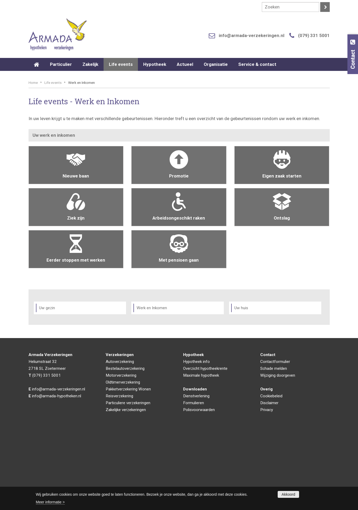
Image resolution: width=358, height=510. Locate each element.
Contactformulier (275, 437)
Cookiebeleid (271, 471)
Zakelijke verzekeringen (126, 485)
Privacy (266, 485)
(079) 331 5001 (314, 35)
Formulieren (193, 478)
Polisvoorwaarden (199, 485)
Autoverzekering (120, 437)
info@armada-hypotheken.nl (56, 471)
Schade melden (273, 444)
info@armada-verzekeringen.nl (251, 35)
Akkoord (288, 494)
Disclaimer (269, 478)
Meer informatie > (50, 502)
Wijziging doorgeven (277, 451)
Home (33, 158)
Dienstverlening (196, 471)
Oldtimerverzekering (123, 458)
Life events (53, 158)
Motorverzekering (121, 451)
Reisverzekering (119, 471)
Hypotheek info (196, 437)
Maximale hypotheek (201, 451)
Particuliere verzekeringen (128, 478)
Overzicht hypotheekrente (205, 444)
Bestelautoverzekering (125, 444)
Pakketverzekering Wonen (128, 464)
